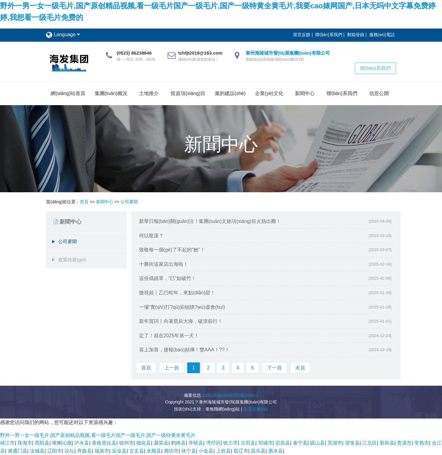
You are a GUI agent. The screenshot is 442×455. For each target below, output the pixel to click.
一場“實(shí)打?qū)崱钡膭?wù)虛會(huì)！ (182, 307)
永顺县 (153, 450)
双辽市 (241, 450)
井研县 (195, 442)
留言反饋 (301, 34)
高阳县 (42, 442)
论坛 (69, 450)
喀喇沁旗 (62, 442)
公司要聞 (129, 201)
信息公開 (379, 93)
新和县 (387, 442)
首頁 (84, 201)
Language (67, 34)
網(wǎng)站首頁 (68, 93)
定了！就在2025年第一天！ (169, 335)
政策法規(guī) (72, 259)
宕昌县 (282, 442)
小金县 (206, 450)
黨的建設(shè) (230, 93)
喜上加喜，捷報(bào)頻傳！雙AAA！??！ (184, 349)
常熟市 (421, 442)
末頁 (300, 367)
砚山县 (317, 442)
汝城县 (37, 450)
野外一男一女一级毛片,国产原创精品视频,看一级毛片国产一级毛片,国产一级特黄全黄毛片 (98, 435)
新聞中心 (305, 93)
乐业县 (119, 450)
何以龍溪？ (151, 235)
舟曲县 (84, 450)
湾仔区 (213, 442)
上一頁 (171, 367)
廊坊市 (171, 450)
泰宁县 (300, 442)
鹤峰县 (178, 442)
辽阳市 (54, 450)
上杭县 (223, 450)
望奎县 (352, 442)
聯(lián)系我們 (328, 34)
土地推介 (149, 93)
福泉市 (102, 450)
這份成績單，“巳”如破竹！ (167, 278)
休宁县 (188, 450)
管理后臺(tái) (255, 409)
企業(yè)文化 (269, 93)
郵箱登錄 (355, 34)
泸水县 (81, 442)
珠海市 (24, 442)
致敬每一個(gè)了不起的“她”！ (172, 249)
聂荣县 (161, 442)
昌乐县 (258, 450)
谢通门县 (17, 450)
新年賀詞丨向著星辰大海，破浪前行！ (181, 321)
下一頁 (274, 367)
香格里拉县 (104, 442)
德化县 (143, 442)
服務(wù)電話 (382, 34)
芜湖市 (335, 442)
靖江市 (7, 442)
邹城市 (265, 442)
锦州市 (126, 442)
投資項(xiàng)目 (188, 93)
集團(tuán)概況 (111, 93)
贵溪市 (404, 442)
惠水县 (275, 450)
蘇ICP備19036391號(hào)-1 (231, 395)
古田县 (248, 442)
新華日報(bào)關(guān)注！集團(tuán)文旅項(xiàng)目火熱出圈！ (210, 221)
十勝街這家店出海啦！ (163, 264)
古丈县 (136, 450)
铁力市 (230, 442)
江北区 (369, 442)
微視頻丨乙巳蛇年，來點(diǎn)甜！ (177, 292)
